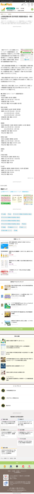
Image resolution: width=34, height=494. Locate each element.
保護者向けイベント (13, 227)
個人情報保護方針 (17, 472)
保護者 (4, 227)
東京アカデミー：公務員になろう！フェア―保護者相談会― (15, 191)
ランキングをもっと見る (17, 328)
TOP (17, 462)
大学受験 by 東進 (10, 8)
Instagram (29, 467)
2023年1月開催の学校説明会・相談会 (23, 214)
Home (5, 467)
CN (25, 5)
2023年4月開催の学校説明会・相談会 (11, 223)
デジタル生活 (23, 438)
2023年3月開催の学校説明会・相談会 (11, 220)
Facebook (11, 467)
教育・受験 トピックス (7, 230)
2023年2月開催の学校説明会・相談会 (11, 217)
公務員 (4, 214)
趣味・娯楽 (5, 447)
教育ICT (22, 419)
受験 (16, 230)
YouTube (23, 467)
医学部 (17, 8)
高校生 (24, 223)
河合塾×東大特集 (21, 10)
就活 (10, 214)
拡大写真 (27, 59)
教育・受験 (5, 419)
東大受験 (22, 8)
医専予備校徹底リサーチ (11, 10)
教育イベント (23, 227)
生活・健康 (22, 429)
